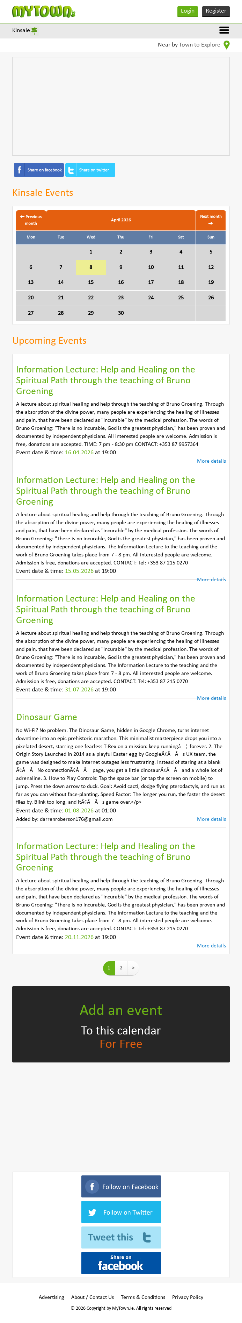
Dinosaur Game (46, 718)
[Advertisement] (121, 106)
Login (188, 11)
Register (216, 11)
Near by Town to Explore (194, 45)
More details (211, 461)
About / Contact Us (92, 1297)
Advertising (51, 1297)
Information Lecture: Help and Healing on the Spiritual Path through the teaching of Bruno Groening (105, 381)
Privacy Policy (187, 1297)
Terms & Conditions (143, 1297)
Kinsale (21, 30)
